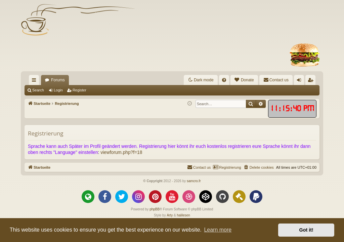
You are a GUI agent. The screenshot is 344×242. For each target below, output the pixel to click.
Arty (170, 215)
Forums (58, 80)
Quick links (35, 81)
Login (58, 90)
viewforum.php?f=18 (121, 152)
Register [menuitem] (311, 81)
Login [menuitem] (300, 81)
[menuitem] (224, 80)
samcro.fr (194, 181)
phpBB (154, 209)
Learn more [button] (217, 230)
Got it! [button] (306, 230)
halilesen (183, 215)
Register (79, 90)
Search (38, 90)
